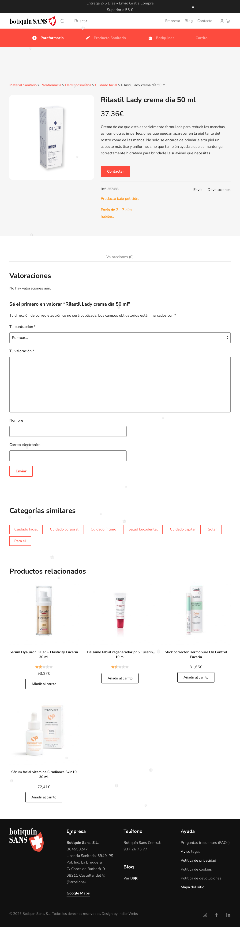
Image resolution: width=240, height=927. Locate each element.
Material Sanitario (23, 85)
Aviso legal (190, 851)
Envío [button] (197, 189)
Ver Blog (131, 878)
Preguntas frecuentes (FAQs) (205, 842)
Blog (189, 20)
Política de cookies (196, 869)
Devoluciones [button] (219, 189)
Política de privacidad (198, 860)
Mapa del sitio (192, 887)
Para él (20, 540)
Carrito (201, 38)
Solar (212, 529)
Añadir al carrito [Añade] (43, 683)
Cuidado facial (106, 85)
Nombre (16, 420)
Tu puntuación (22, 326)
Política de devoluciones (201, 878)
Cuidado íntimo (103, 529)
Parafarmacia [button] (48, 38)
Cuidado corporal (64, 529)
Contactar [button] (115, 171)
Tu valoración (21, 350)
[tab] (117, 257)
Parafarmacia (51, 85)
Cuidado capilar (183, 529)
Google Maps (78, 893)
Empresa (172, 20)
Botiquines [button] (160, 38)
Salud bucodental (143, 529)
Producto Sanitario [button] (105, 38)
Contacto (204, 20)
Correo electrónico (25, 444)
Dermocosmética (78, 85)
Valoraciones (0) (120, 256)
